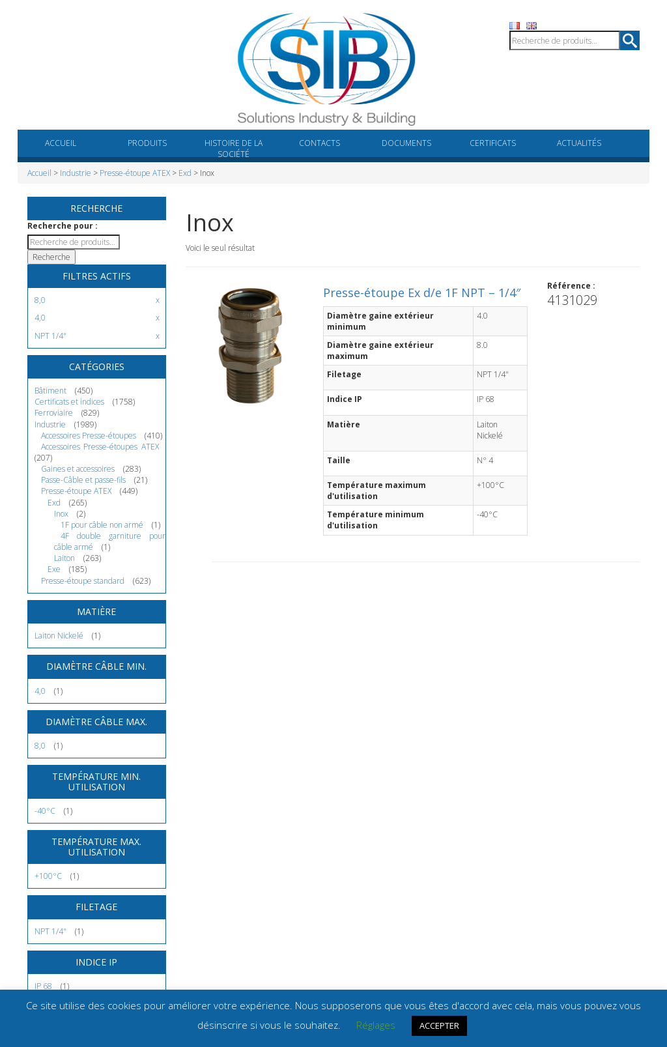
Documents (406, 143)
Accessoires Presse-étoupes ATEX (100, 446)
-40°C (45, 810)
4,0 (40, 690)
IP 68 (43, 986)
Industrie (75, 173)
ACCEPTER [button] (439, 1025)
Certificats (493, 143)
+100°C (48, 876)
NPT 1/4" (50, 931)
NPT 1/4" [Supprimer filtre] (50, 335)
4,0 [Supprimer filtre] (40, 317)
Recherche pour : (62, 225)
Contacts (319, 143)
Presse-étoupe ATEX (135, 173)
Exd (185, 173)
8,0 (40, 745)
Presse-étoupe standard (82, 580)
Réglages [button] (375, 1024)
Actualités (579, 143)
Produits (147, 143)
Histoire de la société (234, 148)
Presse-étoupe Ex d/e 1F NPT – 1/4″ (421, 292)
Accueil (60, 143)
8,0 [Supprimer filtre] (40, 300)
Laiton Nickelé (59, 635)
